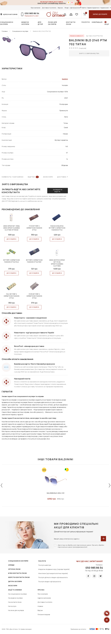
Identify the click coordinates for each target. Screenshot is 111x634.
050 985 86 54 (32, 13)
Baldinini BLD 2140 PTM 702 (42, 31)
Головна (4, 31)
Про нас (41, 590)
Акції (106, 24)
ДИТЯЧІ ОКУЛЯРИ (15, 581)
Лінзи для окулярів (52, 23)
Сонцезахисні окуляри (6, 23)
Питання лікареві (44, 614)
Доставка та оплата (49, 8)
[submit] (103, 538)
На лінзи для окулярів (16, 610)
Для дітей (40, 23)
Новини (40, 606)
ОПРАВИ (11, 565)
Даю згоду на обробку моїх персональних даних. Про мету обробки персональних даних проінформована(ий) (81, 546)
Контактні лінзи (70, 23)
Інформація (97, 22)
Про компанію (35, 8)
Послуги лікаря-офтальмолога (49, 582)
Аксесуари (48, 177)
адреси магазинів (10, 14)
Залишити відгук (57, 191)
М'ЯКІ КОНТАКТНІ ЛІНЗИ (17, 573)
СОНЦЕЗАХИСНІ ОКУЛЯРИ (18, 561)
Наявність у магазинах (13, 177)
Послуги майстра (44, 565)
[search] (65, 14)
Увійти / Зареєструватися (90, 8)
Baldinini (65, 79)
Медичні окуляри (25, 23)
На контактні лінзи (14, 602)
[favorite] (76, 14)
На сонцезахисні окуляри (17, 594)
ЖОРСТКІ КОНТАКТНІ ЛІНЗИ (19, 577)
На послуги (12, 606)
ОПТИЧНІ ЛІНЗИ (14, 569)
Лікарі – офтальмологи (72, 8)
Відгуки (60, 8)
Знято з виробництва (89, 53)
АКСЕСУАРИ (12, 586)
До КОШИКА (11, 239)
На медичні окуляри (15, 598)
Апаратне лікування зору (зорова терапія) (54, 569)
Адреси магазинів (44, 598)
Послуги (86, 22)
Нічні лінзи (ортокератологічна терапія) (53, 573)
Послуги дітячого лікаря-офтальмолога (53, 577)
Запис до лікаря (100, 14)
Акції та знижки (15, 590)
